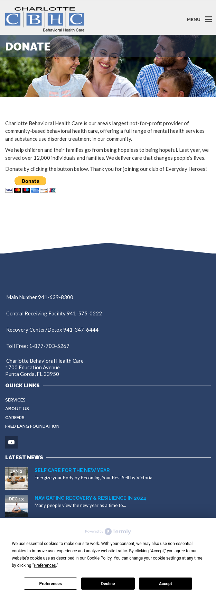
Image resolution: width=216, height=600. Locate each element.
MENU (193, 19)
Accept (165, 583)
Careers (15, 417)
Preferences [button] (45, 565)
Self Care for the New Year (72, 470)
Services (15, 400)
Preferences (50, 583)
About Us (17, 408)
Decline (108, 583)
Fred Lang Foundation (32, 426)
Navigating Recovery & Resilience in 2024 (90, 498)
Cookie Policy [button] (99, 558)
